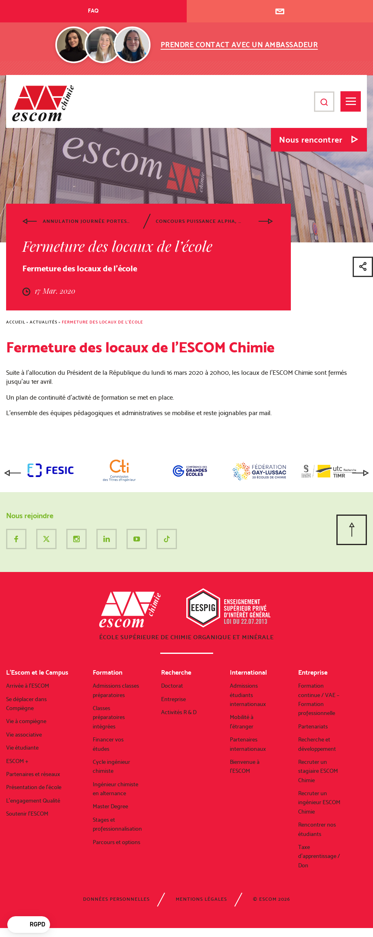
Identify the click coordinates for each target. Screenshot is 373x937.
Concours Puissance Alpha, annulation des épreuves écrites (199, 221)
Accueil (15, 322)
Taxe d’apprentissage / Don (319, 856)
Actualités (43, 322)
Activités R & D (178, 712)
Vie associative (24, 734)
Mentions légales (201, 899)
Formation (107, 672)
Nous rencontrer (310, 140)
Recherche (176, 672)
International (248, 672)
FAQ (93, 10)
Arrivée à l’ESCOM (27, 685)
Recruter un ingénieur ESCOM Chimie (319, 802)
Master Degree (110, 806)
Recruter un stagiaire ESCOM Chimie (318, 771)
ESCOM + (17, 761)
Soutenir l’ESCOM (27, 813)
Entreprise (173, 699)
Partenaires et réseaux (33, 774)
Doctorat (172, 685)
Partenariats (313, 726)
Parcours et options (116, 842)
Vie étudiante (22, 747)
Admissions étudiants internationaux (248, 694)
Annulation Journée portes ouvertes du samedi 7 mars (86, 221)
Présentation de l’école (33, 787)
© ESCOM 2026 (271, 899)
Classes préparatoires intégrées (109, 717)
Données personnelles (116, 899)
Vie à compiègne (26, 721)
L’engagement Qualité (33, 800)
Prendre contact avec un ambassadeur (239, 44)
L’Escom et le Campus (37, 672)
